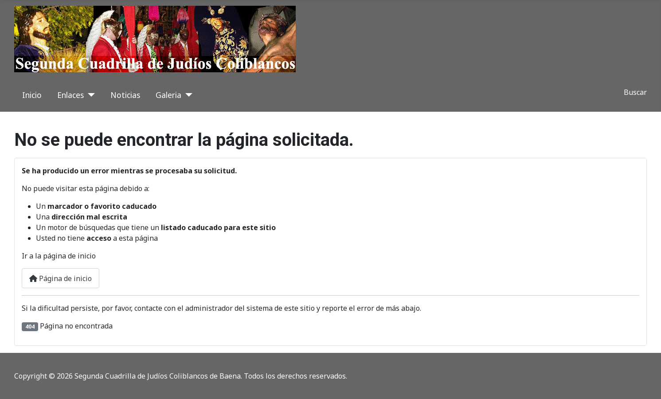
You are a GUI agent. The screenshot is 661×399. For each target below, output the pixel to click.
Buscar (635, 92)
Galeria (168, 95)
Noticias (125, 95)
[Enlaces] (89, 95)
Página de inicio (60, 278)
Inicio (32, 95)
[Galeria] (186, 95)
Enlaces (70, 95)
